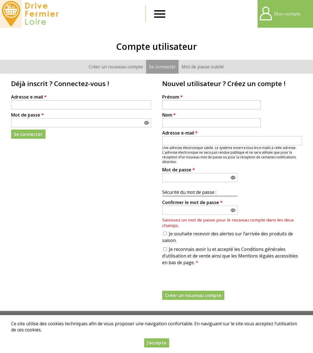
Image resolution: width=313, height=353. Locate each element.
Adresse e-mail (29, 97)
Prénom (172, 97)
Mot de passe (27, 115)
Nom (169, 115)
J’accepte (156, 343)
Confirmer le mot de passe (192, 202)
